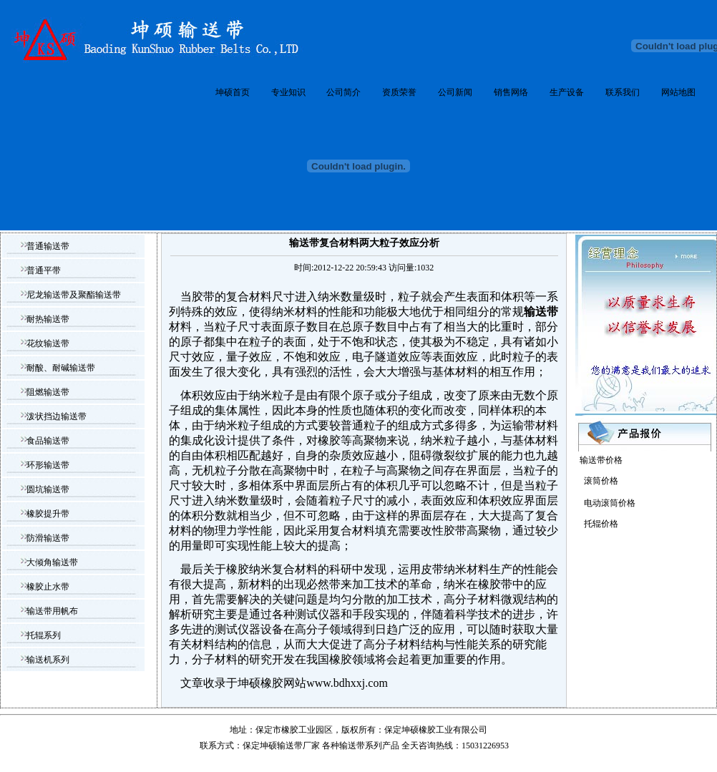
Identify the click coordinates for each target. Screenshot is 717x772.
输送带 (352, 746)
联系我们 (622, 92)
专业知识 (288, 92)
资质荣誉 (399, 92)
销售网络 (511, 92)
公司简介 (343, 92)
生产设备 (567, 92)
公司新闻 (455, 92)
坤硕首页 (232, 92)
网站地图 (678, 92)
